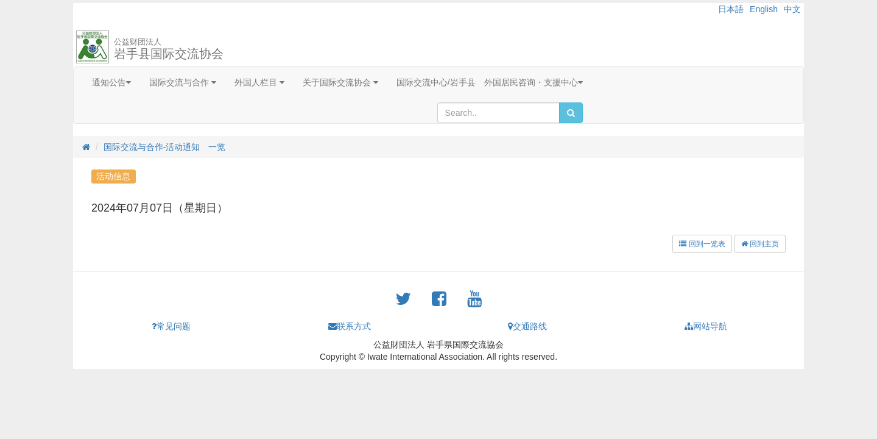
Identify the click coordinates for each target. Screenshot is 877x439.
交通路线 (527, 326)
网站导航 (706, 326)
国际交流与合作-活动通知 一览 (165, 147)
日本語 (731, 9)
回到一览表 (702, 244)
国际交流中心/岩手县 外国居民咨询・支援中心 (489, 82)
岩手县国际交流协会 (169, 48)
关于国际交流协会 (340, 82)
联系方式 (349, 326)
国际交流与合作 (182, 82)
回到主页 (760, 244)
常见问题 (171, 326)
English (764, 9)
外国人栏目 (259, 82)
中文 (792, 9)
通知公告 (111, 82)
